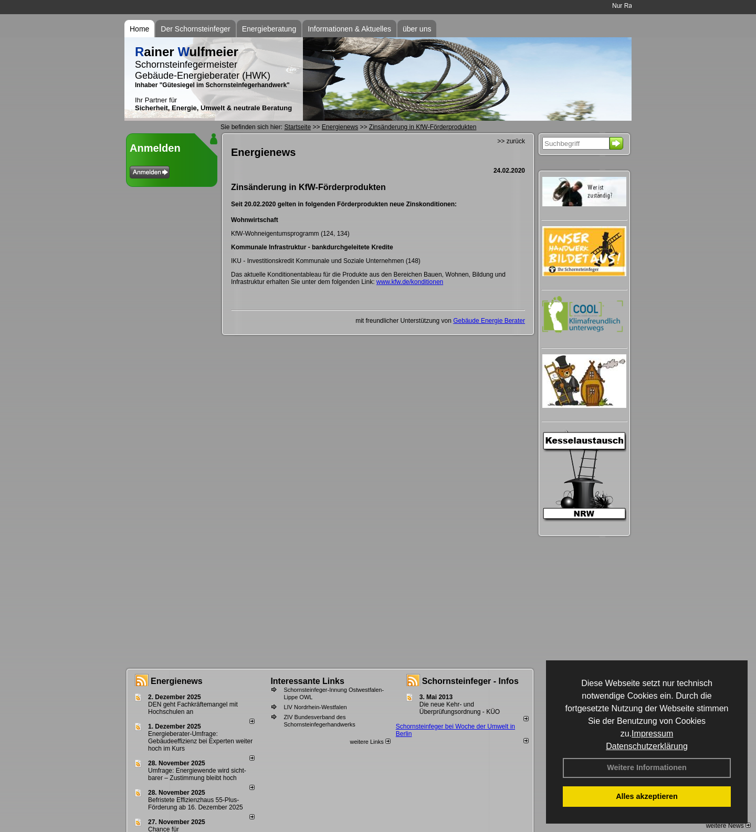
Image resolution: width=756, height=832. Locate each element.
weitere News (728, 825)
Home (139, 29)
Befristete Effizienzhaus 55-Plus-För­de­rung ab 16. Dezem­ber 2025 (195, 803)
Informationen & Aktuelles (349, 29)
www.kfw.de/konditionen (409, 282)
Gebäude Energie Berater (489, 320)
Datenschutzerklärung (647, 746)
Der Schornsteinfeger (195, 29)
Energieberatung (269, 29)
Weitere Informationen (647, 767)
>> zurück (511, 141)
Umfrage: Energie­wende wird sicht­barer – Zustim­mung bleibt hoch (197, 774)
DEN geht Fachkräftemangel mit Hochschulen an (193, 708)
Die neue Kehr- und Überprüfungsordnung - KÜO (459, 708)
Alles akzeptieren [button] (647, 796)
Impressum (652, 733)
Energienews (177, 681)
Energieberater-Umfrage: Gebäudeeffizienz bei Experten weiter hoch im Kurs (200, 741)
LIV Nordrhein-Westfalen (315, 707)
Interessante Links (307, 681)
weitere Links (370, 742)
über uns (417, 29)
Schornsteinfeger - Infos (470, 681)
